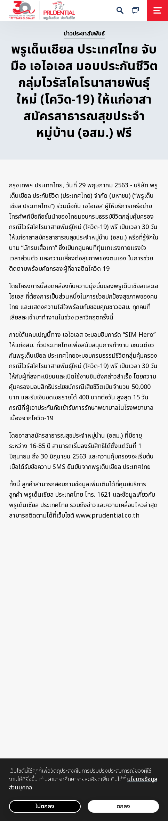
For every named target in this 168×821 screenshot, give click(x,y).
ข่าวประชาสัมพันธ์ (84, 34)
